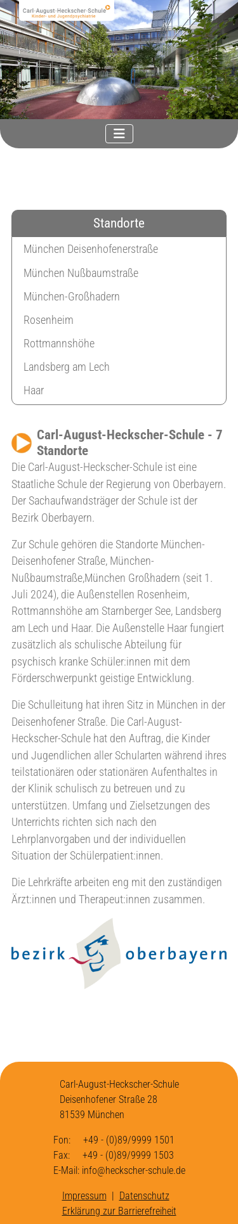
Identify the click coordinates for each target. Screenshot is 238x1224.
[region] (119, 59)
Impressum (84, 1196)
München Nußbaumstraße (80, 273)
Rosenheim (48, 320)
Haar (33, 390)
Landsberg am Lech (66, 367)
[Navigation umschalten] (119, 133)
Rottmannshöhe (59, 343)
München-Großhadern (71, 296)
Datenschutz (144, 1196)
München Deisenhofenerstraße (90, 249)
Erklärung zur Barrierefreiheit (119, 1211)
